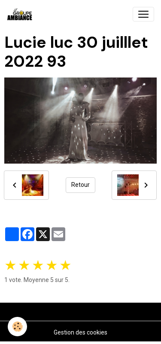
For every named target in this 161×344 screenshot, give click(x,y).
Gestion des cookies (80, 332)
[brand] (21, 14)
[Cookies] (17, 326)
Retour (80, 184)
